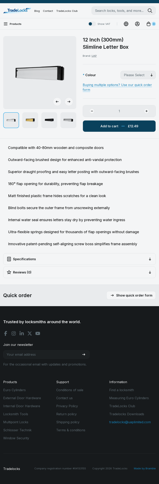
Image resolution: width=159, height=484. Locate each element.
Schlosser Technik (17, 430)
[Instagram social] (13, 333)
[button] (11, 120)
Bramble (151, 468)
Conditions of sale (69, 390)
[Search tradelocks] (152, 11)
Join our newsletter (18, 345)
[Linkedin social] (21, 333)
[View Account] (137, 23)
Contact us (64, 398)
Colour (90, 75)
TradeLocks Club (67, 10)
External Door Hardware (22, 398)
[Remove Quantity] (89, 111)
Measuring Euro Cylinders (129, 398)
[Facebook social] (5, 333)
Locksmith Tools (15, 414)
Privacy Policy (67, 406)
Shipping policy (68, 422)
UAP (94, 55)
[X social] (29, 333)
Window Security (16, 438)
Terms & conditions (70, 430)
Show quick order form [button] (131, 295)
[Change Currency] (126, 23)
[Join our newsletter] (85, 354)
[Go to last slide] (57, 101)
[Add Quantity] (150, 111)
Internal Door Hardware (21, 406)
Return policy (66, 414)
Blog (37, 10)
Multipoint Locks (15, 422)
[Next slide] (69, 101)
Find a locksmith (121, 390)
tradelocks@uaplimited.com (130, 422)
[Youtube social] (37, 333)
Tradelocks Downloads (126, 414)
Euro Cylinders (14, 390)
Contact (48, 10)
